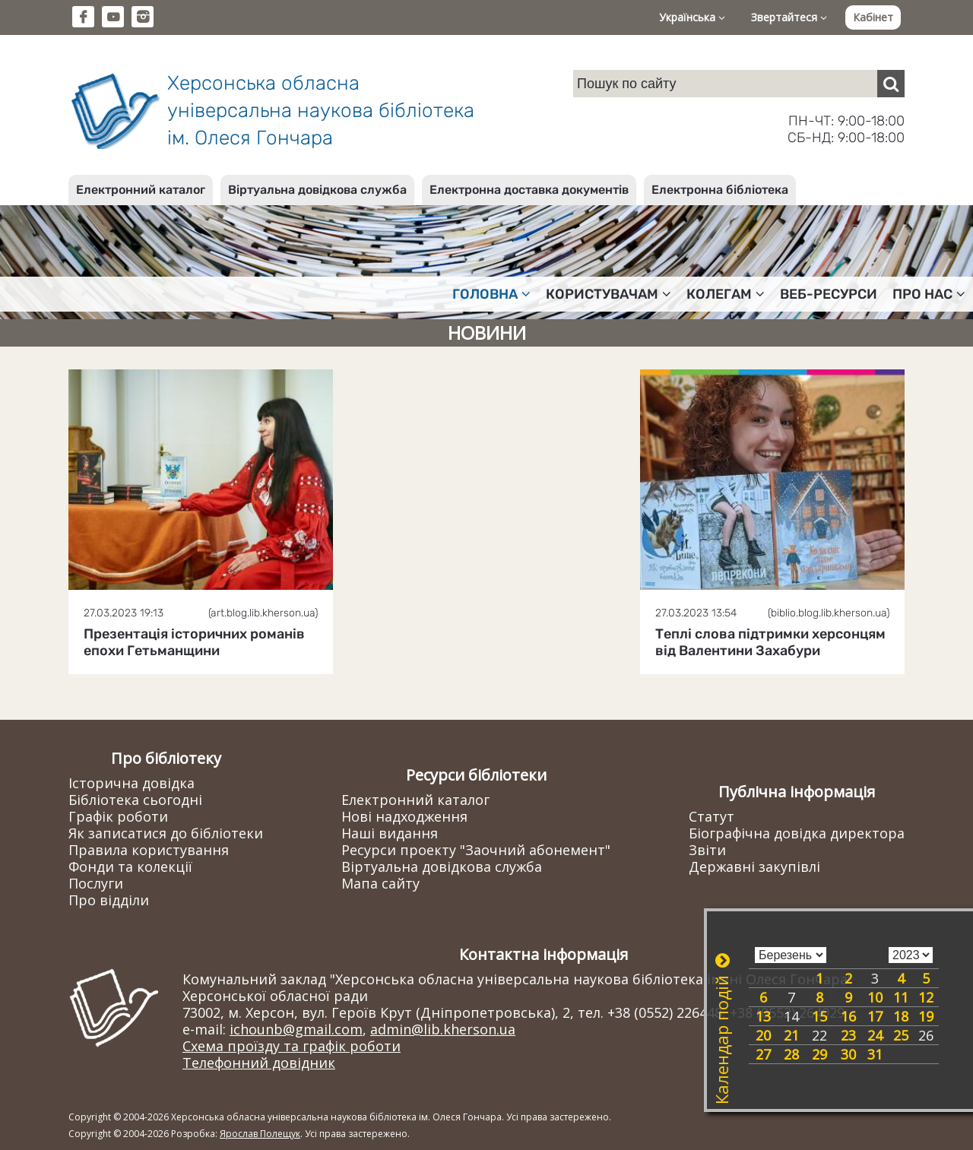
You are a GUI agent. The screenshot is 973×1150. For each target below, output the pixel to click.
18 (900, 1016)
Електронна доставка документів (529, 189)
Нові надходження (404, 816)
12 (925, 997)
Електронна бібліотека (719, 189)
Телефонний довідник (258, 1062)
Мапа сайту (380, 883)
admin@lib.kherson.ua (442, 1029)
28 (791, 1054)
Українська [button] (692, 17)
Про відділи (108, 900)
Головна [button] (491, 294)
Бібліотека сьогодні (135, 799)
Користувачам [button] (608, 294)
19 (925, 1016)
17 (875, 1016)
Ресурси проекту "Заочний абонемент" (475, 850)
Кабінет (873, 17)
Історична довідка (131, 783)
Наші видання (389, 833)
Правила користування (148, 850)
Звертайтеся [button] (789, 17)
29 (819, 1054)
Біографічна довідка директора (797, 833)
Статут (711, 816)
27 (763, 1054)
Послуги (95, 883)
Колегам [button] (725, 294)
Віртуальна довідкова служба (317, 189)
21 (791, 1035)
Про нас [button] (928, 294)
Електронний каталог (140, 189)
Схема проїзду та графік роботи (291, 1046)
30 (848, 1054)
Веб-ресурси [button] (828, 294)
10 (875, 997)
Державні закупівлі (754, 866)
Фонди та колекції (130, 866)
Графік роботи (118, 816)
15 (819, 1016)
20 (763, 1035)
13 (763, 1016)
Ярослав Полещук (260, 1133)
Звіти (707, 850)
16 (848, 1016)
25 (900, 1035)
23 (848, 1035)
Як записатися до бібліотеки (165, 833)
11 (900, 997)
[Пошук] (891, 83)
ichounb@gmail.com (296, 1029)
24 (875, 1035)
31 (875, 1054)
